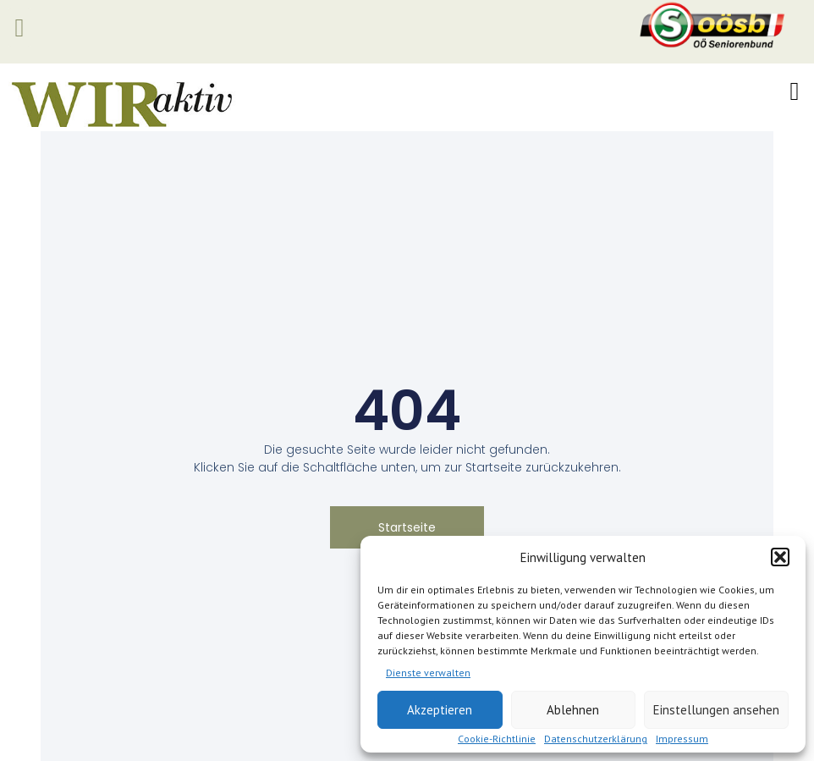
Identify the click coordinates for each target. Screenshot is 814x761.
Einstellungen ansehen (716, 710)
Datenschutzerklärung (595, 738)
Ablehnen (573, 710)
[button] (780, 557)
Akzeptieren (439, 710)
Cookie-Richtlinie (497, 738)
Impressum (682, 738)
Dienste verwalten (428, 672)
